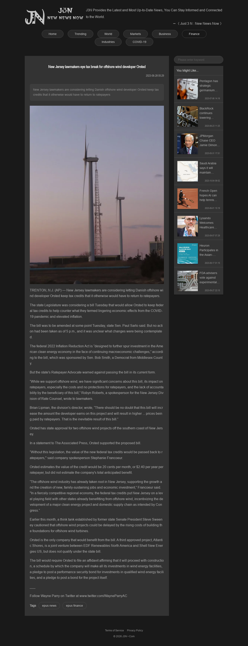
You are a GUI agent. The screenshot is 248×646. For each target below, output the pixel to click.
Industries (108, 42)
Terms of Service (114, 630)
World (108, 34)
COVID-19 (139, 42)
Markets (135, 34)
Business (165, 34)
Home (53, 34)
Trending (80, 34)
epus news (49, 605)
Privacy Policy (135, 630)
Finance (194, 34)
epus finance (74, 605)
